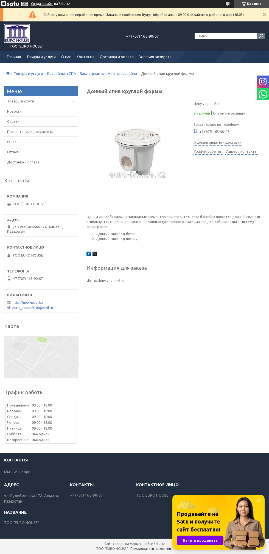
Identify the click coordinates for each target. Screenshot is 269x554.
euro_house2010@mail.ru (32, 308)
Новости (14, 111)
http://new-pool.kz (28, 302)
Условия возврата (155, 57)
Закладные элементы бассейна (108, 73)
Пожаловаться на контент (151, 548)
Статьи (13, 121)
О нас (66, 57)
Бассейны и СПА (61, 73)
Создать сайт (42, 3)
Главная (14, 57)
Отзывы (14, 152)
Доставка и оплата (117, 57)
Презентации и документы (30, 131)
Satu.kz (159, 543)
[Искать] (261, 36)
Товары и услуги (41, 57)
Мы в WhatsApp (17, 472)
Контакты (85, 57)
